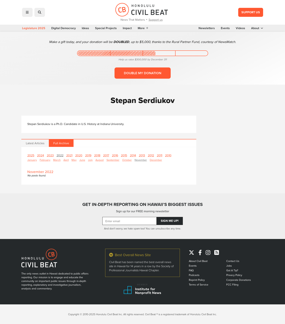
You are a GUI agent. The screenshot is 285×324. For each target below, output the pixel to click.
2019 (88, 155)
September (112, 160)
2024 (40, 155)
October (127, 160)
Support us (156, 20)
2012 (151, 155)
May (74, 160)
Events (225, 28)
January (32, 160)
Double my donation (142, 73)
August (99, 160)
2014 (133, 155)
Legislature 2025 (33, 28)
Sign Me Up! (170, 221)
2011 (159, 155)
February (45, 160)
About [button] (257, 28)
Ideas (85, 28)
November (141, 160)
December (156, 160)
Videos (240, 28)
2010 (168, 155)
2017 (106, 155)
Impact (127, 28)
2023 (50, 155)
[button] (27, 12)
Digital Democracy (63, 28)
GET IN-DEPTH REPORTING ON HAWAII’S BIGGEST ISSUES (142, 204)
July (90, 160)
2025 (30, 155)
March (57, 160)
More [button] (143, 28)
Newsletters (207, 28)
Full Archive (61, 143)
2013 (142, 155)
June (82, 160)
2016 (115, 155)
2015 (124, 155)
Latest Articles (35, 143)
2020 (78, 155)
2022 (60, 155)
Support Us (250, 12)
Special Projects (106, 28)
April (66, 160)
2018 (97, 155)
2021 (69, 155)
